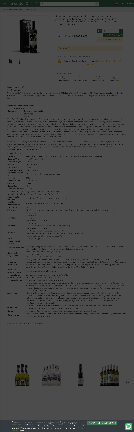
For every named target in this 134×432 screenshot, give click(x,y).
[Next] (127, 382)
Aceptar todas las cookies (102, 423)
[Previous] (9, 382)
